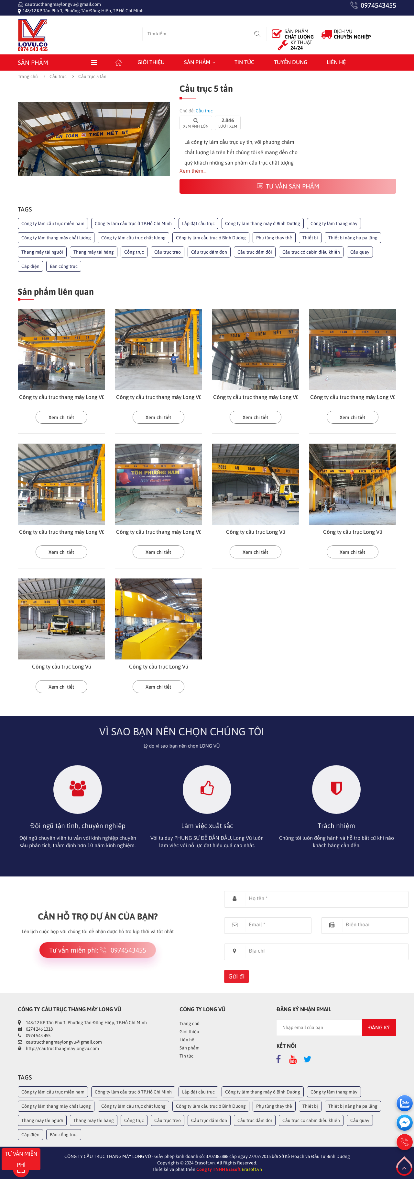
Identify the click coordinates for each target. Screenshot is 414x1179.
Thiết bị (310, 237)
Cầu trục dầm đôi (254, 252)
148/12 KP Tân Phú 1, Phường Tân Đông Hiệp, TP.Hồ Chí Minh (83, 10)
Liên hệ (336, 62)
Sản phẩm (197, 62)
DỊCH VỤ (352, 34)
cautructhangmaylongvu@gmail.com (63, 4)
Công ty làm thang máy (333, 223)
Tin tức (244, 62)
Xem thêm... (193, 171)
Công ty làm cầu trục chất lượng (133, 237)
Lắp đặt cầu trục (198, 223)
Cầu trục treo (167, 252)
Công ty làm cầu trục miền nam (52, 223)
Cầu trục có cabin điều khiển (311, 252)
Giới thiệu (151, 62)
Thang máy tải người (42, 252)
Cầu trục (58, 76)
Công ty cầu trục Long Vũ (255, 532)
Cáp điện (30, 266)
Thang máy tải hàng (93, 252)
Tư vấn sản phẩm (288, 186)
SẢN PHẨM (299, 34)
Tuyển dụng (290, 62)
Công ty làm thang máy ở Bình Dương (262, 223)
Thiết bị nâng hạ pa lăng (352, 237)
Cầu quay (359, 252)
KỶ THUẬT (301, 45)
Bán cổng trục (64, 266)
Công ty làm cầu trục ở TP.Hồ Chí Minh (133, 223)
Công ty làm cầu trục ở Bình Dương (211, 237)
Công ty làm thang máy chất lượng (56, 237)
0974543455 (378, 5)
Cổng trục (134, 252)
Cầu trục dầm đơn (209, 252)
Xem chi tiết (61, 417)
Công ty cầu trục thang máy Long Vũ (62, 397)
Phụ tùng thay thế (274, 237)
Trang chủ (28, 76)
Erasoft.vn (252, 1169)
